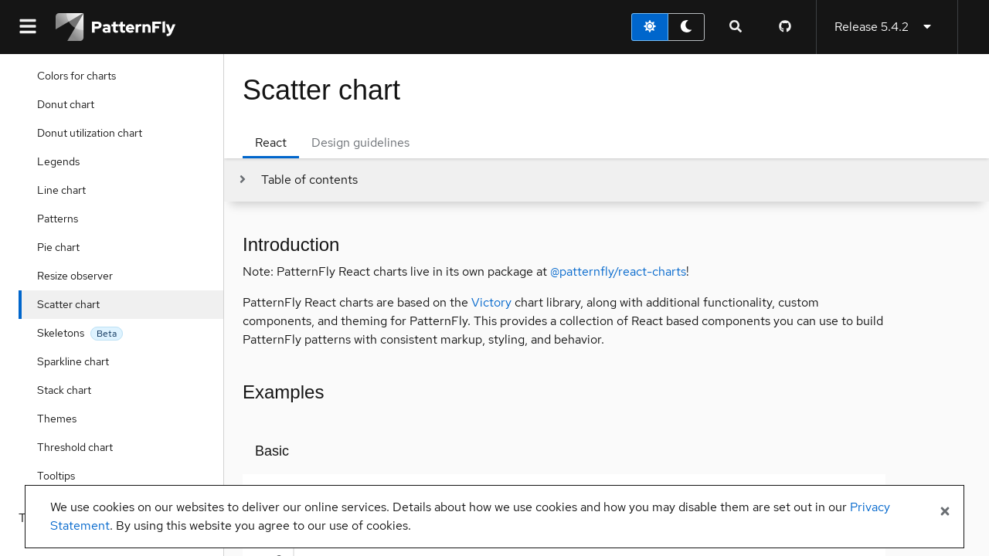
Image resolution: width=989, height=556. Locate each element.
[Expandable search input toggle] (735, 27)
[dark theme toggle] (686, 27)
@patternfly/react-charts (618, 271)
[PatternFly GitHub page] (785, 27)
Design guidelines (360, 142)
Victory (491, 302)
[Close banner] (945, 512)
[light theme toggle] (649, 27)
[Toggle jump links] (297, 180)
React (271, 142)
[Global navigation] (27, 27)
